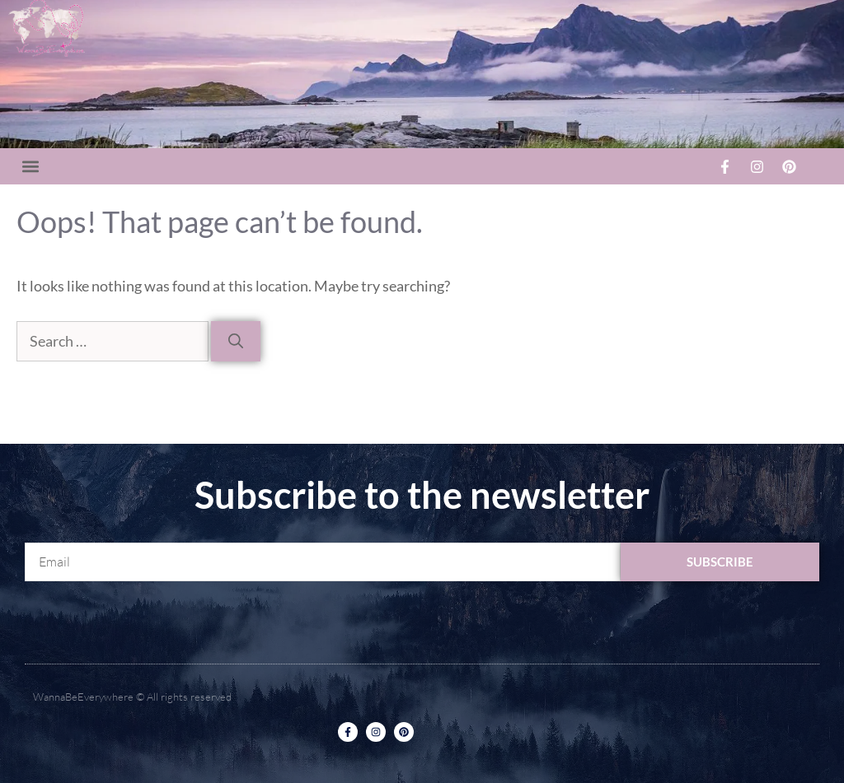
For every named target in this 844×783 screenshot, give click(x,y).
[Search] (235, 341)
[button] (30, 166)
